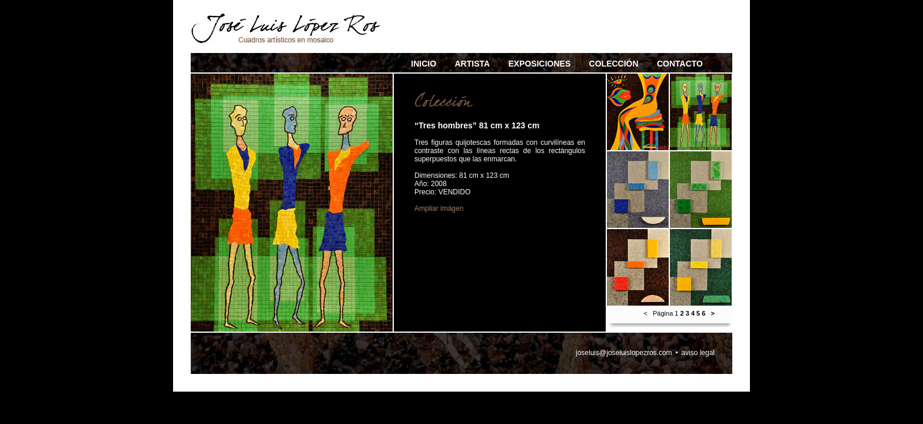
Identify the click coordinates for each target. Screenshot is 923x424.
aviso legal (698, 353)
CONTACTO (680, 63)
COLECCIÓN (614, 63)
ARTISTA (472, 63)
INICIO (423, 63)
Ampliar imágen (438, 208)
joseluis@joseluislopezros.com (624, 353)
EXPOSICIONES (539, 63)
